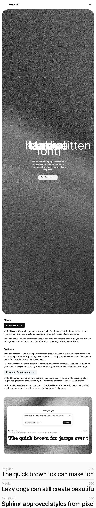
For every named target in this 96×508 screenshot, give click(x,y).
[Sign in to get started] (48, 177)
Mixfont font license (75, 380)
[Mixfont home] (12, 4)
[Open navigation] (90, 4)
